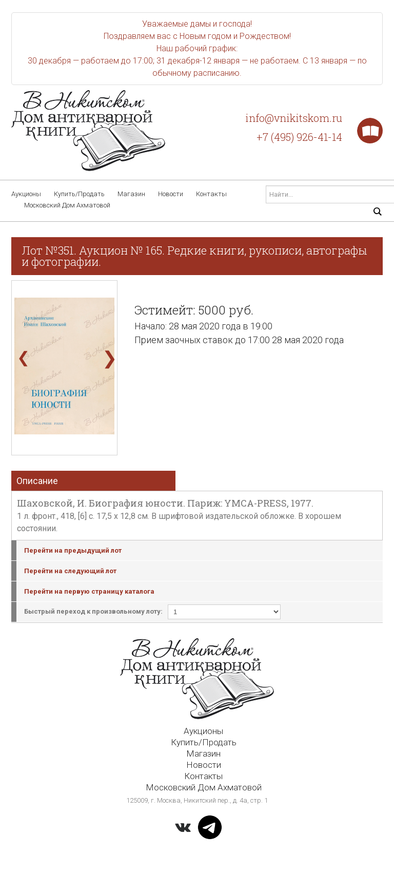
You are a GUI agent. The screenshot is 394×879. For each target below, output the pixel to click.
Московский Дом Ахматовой (67, 205)
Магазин (131, 194)
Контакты (211, 194)
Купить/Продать (79, 194)
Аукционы (26, 194)
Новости (170, 194)
